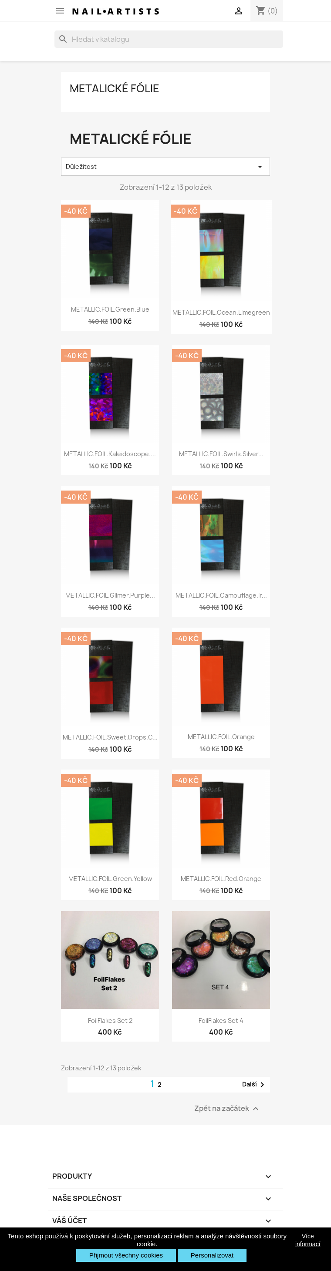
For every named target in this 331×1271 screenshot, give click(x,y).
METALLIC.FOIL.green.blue (110, 309)
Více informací (308, 1240)
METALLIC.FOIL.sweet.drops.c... (110, 737)
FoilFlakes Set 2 (110, 1020)
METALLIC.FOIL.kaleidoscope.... (110, 454)
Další (254, 1084)
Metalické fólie (114, 88)
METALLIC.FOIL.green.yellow (110, 878)
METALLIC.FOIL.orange (221, 737)
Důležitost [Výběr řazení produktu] (165, 166)
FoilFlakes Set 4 (221, 1020)
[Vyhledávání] (168, 39)
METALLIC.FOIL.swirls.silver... (221, 454)
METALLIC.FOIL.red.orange (221, 878)
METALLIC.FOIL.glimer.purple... (110, 595)
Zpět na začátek (227, 1108)
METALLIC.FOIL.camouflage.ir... (221, 595)
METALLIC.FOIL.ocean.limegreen (221, 312)
